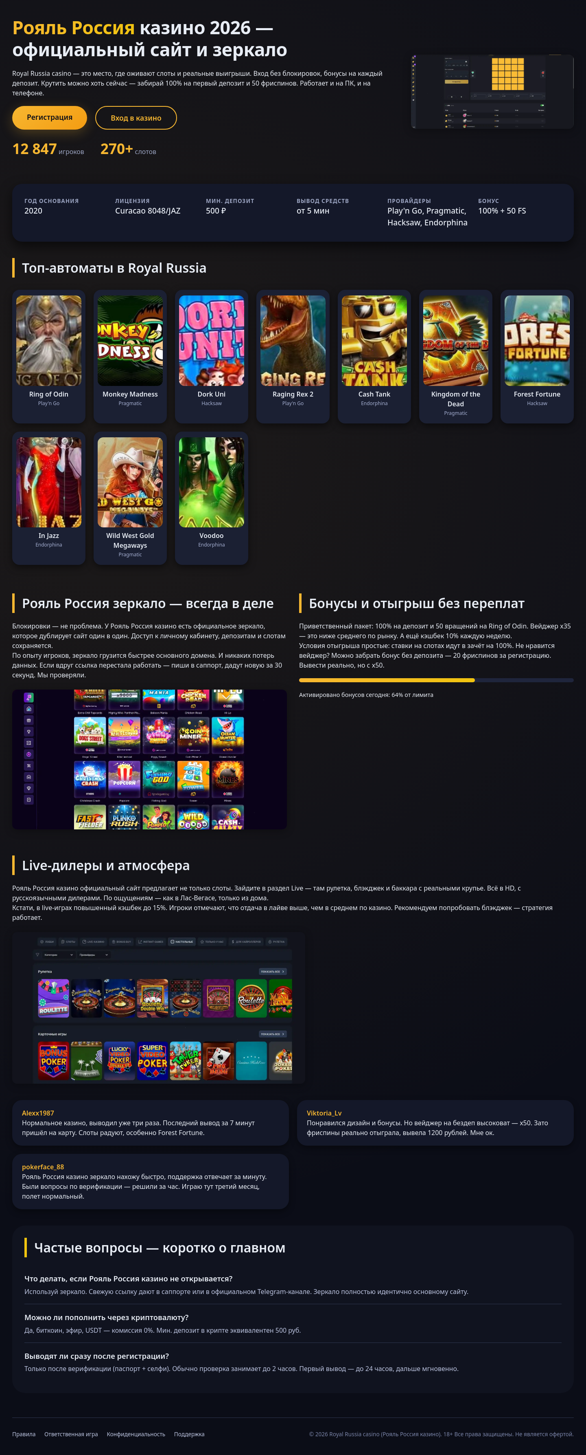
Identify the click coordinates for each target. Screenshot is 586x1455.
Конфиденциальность (136, 1434)
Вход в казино (136, 118)
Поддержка (189, 1434)
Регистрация (49, 117)
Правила (23, 1434)
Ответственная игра (71, 1434)
